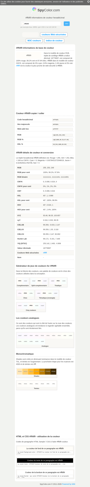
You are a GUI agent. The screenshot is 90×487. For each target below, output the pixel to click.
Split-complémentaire (39, 285)
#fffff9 (64, 335)
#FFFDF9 (62, 124)
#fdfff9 (70, 335)
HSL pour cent (23, 200)
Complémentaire (23, 285)
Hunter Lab (22, 239)
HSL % (20, 144)
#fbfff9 (49, 293)
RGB (19, 135)
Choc (25, 298)
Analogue (45, 346)
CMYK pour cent (24, 186)
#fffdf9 (62, 120)
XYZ (19, 215)
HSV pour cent (23, 210)
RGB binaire (22, 177)
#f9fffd (63, 280)
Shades (36, 376)
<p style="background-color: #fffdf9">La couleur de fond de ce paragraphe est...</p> (45, 452)
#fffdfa (19, 383)
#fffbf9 (53, 335)
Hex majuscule (23, 124)
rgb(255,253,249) (62, 135)
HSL (19, 196)
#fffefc (36, 383)
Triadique (58, 285)
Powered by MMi (68, 484)
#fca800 (37, 371)
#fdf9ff (52, 280)
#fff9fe (19, 293)
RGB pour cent (23, 172)
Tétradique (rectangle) (47, 298)
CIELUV (20, 229)
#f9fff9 (25, 341)
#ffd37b (25, 371)
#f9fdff (25, 305)
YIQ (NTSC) (22, 243)
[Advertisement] (45, 89)
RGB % (20, 139)
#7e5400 (48, 371)
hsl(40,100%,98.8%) (62, 144)
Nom (19, 257)
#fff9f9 (47, 335)
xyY (19, 220)
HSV (19, 205)
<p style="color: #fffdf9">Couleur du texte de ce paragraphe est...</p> (45, 464)
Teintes (36, 388)
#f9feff (33, 280)
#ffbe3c (31, 371)
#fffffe (47, 383)
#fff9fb (42, 335)
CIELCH (20, 234)
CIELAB (20, 225)
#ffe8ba (20, 371)
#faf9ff (44, 280)
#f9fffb (31, 341)
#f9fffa (31, 293)
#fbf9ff (19, 335)
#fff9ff (31, 335)
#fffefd (42, 383)
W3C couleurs (34, 41)
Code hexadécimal (25, 120)
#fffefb (25, 383)
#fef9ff (19, 305)
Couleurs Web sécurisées (28, 253)
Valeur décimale (24, 248)
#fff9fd (36, 335)
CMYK (20, 182)
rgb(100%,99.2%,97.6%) (62, 139)
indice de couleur (54, 41)
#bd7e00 (42, 371)
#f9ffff (42, 341)
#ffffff (18, 66)
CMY (19, 191)
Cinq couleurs (31, 310)
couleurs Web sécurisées (54, 34)
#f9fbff (25, 280)
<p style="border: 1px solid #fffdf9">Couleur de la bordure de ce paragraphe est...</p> (45, 476)
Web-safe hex (23, 129)
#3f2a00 (53, 371)
